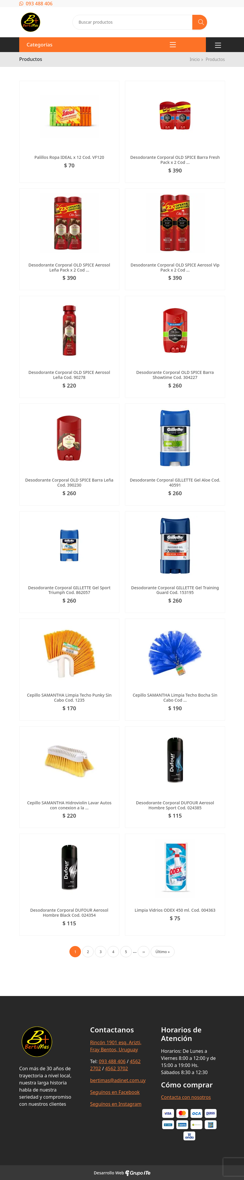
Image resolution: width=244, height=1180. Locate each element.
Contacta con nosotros (186, 1097)
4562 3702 (116, 1068)
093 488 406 (36, 3)
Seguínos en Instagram (115, 1104)
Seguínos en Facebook (115, 1092)
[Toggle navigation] (218, 44)
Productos (215, 59)
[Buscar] (199, 22)
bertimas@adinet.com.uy (118, 1080)
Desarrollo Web (122, 1173)
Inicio (195, 59)
